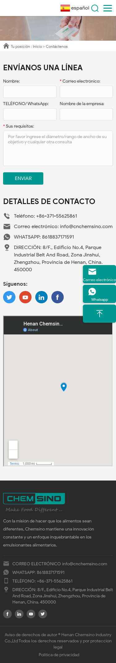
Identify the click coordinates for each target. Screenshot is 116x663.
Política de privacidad (59, 654)
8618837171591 (58, 237)
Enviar (23, 178)
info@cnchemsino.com (86, 226)
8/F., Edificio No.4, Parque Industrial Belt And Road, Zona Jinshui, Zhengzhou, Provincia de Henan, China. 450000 (62, 596)
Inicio (37, 46)
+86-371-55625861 (56, 216)
